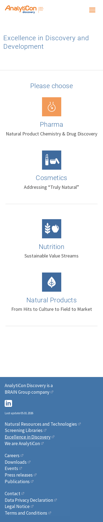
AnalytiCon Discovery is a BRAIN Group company (29, 388)
